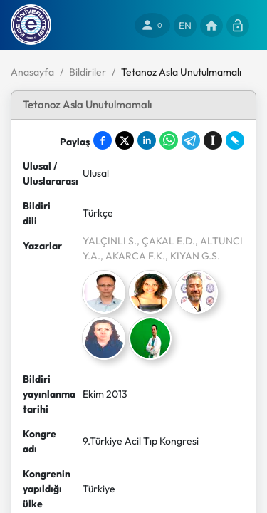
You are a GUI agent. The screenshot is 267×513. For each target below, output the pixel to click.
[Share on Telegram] (191, 140)
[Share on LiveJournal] (235, 140)
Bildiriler (87, 72)
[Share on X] (124, 140)
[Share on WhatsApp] (168, 140)
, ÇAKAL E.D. (166, 240)
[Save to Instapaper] (213, 140)
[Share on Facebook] (102, 140)
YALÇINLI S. (110, 240)
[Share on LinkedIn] (146, 140)
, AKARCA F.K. (132, 255)
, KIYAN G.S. (192, 255)
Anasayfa (32, 72)
